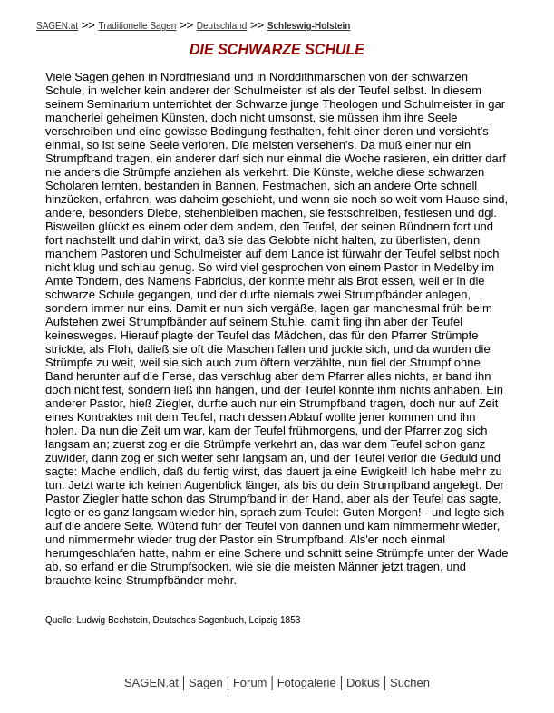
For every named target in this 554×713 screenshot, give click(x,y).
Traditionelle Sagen (138, 26)
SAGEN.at (57, 26)
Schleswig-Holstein (309, 26)
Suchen (410, 682)
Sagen (206, 682)
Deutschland (222, 26)
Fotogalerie (306, 682)
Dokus (363, 682)
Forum (250, 682)
